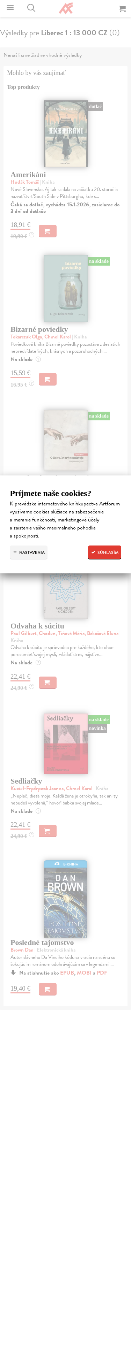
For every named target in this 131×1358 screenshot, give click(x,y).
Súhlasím (104, 552)
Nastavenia (29, 552)
